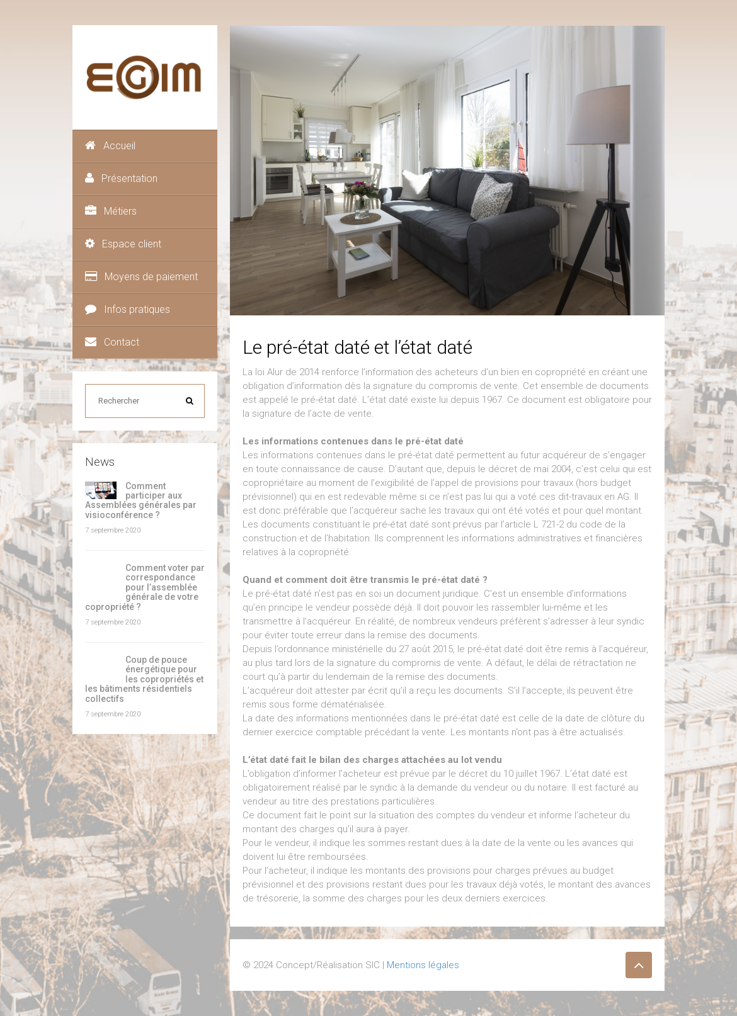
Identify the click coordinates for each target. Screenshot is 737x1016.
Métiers (111, 211)
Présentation (121, 178)
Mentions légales (423, 965)
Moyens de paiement (141, 277)
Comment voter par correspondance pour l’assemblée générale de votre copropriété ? (145, 587)
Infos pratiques (127, 309)
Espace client (123, 244)
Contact (112, 342)
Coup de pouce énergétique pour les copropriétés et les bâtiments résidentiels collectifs (144, 679)
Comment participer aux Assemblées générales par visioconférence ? (141, 500)
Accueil (110, 146)
